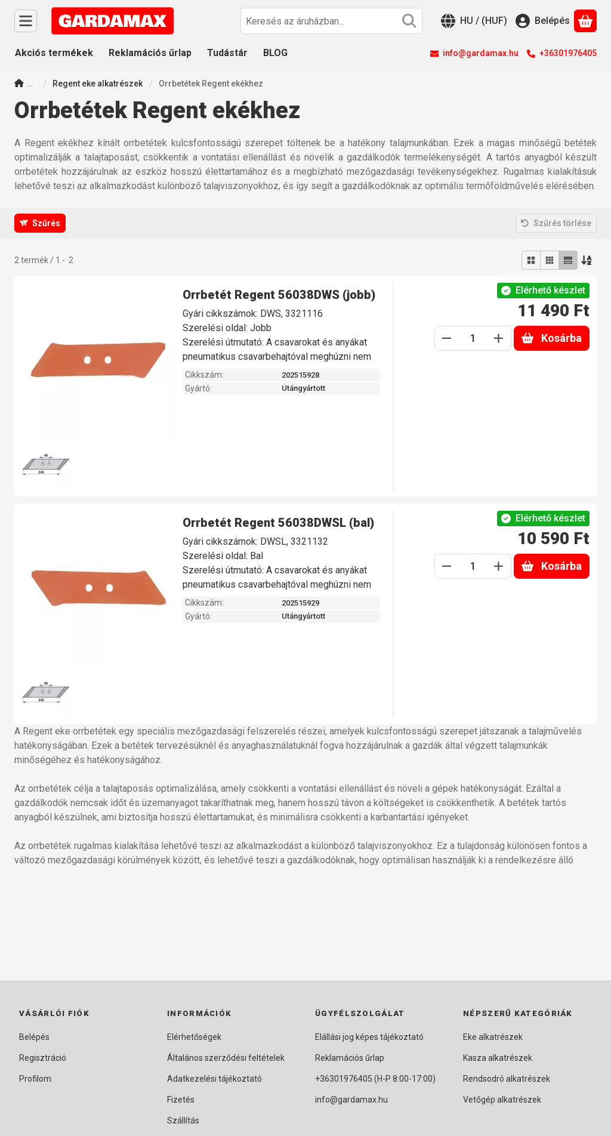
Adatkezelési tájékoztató (214, 1078)
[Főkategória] (19, 84)
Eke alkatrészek (493, 1037)
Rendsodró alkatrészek (506, 1078)
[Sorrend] (587, 260)
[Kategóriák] (25, 21)
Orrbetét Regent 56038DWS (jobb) (279, 295)
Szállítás (183, 1120)
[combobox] (331, 21)
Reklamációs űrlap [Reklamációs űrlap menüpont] (150, 52)
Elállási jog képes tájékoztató (369, 1037)
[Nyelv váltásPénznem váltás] (474, 21)
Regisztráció (42, 1058)
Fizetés (181, 1099)
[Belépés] (542, 21)
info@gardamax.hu (481, 53)
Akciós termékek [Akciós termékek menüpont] (54, 52)
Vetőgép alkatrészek (502, 1099)
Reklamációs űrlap (349, 1058)
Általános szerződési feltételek (226, 1058)
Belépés (34, 1037)
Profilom (35, 1078)
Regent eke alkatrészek (98, 83)
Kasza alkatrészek (497, 1058)
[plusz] (499, 338)
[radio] (531, 260)
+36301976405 (568, 53)
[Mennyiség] (473, 338)
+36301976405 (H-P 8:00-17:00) (375, 1078)
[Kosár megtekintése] (585, 21)
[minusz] (447, 338)
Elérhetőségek (194, 1037)
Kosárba (551, 338)
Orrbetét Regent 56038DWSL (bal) (278, 522)
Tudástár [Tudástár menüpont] (227, 52)
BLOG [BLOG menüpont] (275, 52)
